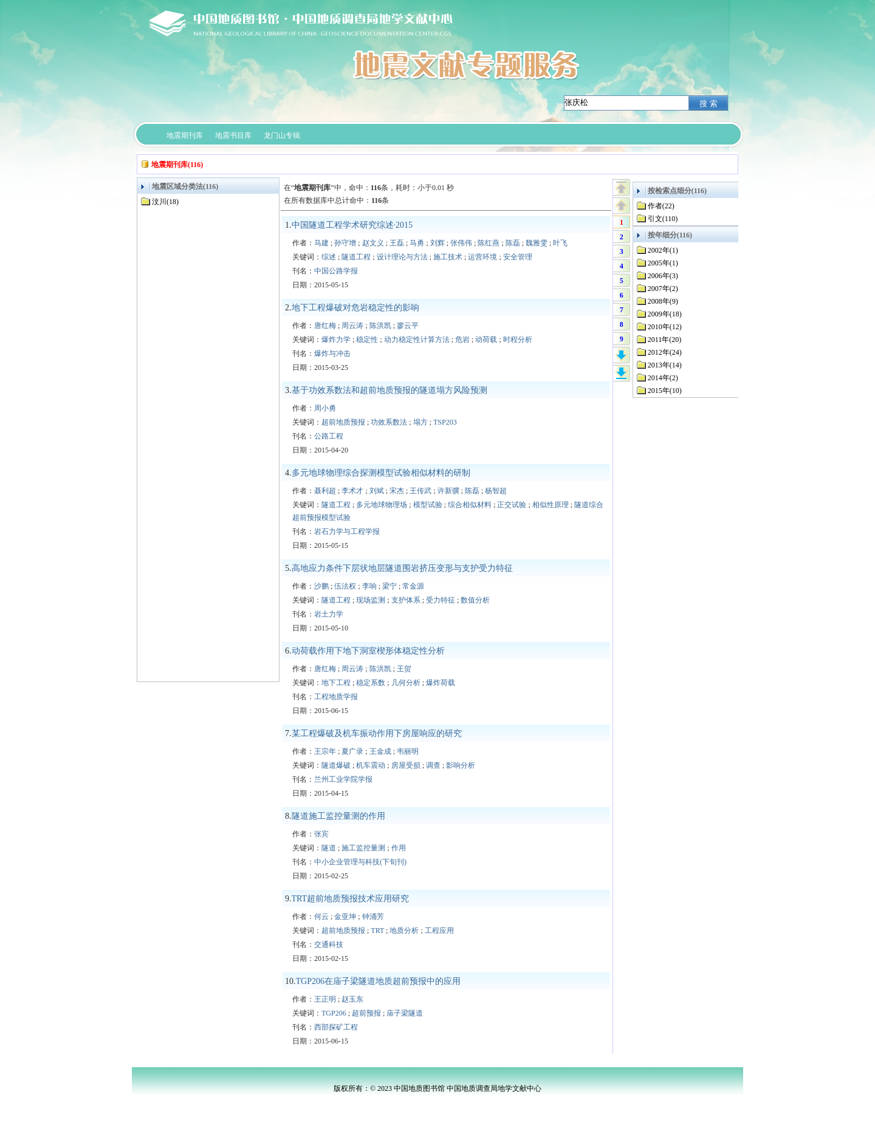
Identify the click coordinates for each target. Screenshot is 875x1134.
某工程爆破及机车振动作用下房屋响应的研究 (377, 733)
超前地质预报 (343, 422)
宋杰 (396, 491)
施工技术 (447, 257)
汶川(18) (165, 201)
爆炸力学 (336, 339)
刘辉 (437, 243)
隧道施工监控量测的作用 (338, 816)
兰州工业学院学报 (343, 779)
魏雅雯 (536, 243)
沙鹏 (321, 586)
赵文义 (373, 243)
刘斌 (376, 491)
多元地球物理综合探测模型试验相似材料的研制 (381, 472)
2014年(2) (663, 378)
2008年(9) (663, 301)
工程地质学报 (336, 696)
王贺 (404, 668)
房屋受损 (405, 765)
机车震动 (370, 765)
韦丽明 (408, 751)
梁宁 (389, 586)
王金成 (380, 751)
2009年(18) (665, 314)
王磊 (396, 243)
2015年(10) (665, 390)
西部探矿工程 (336, 1027)
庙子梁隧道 (404, 1013)
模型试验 (427, 504)
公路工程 (328, 436)
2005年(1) (663, 263)
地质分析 (404, 930)
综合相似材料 (470, 504)
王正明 (325, 999)
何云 (321, 916)
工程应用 (439, 930)
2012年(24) (665, 352)
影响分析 (460, 765)
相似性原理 (550, 504)
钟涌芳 (373, 916)
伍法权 (345, 586)
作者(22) (661, 206)
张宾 (321, 834)
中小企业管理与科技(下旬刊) (360, 862)
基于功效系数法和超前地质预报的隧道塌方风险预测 (389, 390)
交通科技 (328, 944)
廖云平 (408, 325)
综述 (328, 257)
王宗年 (325, 751)
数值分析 (475, 600)
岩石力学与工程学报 (347, 531)
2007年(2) (663, 288)
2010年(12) (665, 327)
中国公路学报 (336, 271)
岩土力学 (328, 614)
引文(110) (663, 218)
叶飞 (560, 243)
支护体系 (405, 600)
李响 (369, 586)
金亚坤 (345, 916)
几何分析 (405, 682)
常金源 (413, 586)
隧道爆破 (336, 765)
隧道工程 (356, 257)
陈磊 (513, 243)
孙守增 (345, 243)
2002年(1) (663, 250)
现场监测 (370, 600)
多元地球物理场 (381, 504)
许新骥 (448, 491)
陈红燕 (488, 243)
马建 (321, 243)
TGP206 (333, 1013)
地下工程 (336, 682)
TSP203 (445, 422)
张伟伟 (461, 243)
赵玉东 (352, 999)
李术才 (352, 491)
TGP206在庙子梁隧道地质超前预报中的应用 (378, 981)
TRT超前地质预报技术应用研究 (351, 898)
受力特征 (440, 600)
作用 (398, 848)
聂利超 (325, 491)
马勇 (417, 243)
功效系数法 (389, 422)
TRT (377, 930)
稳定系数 (370, 682)
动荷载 (486, 339)
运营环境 (482, 257)
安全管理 (517, 257)
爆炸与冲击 (332, 353)
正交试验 (511, 504)
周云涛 (352, 325)
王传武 (420, 491)
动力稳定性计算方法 (417, 339)
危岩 (462, 339)
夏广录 (352, 751)
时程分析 (517, 339)
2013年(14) (665, 365)
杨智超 (496, 491)
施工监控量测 (363, 848)
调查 (433, 765)
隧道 (328, 848)
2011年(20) (665, 339)
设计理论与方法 (402, 257)
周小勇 (325, 408)
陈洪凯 (380, 325)
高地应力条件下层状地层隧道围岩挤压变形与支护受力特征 (402, 568)
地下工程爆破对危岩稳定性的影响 (355, 307)
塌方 (420, 422)
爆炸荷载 (440, 682)
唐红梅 (325, 325)
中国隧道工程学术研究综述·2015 (352, 225)
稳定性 (367, 339)
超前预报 (366, 1013)
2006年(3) (663, 276)
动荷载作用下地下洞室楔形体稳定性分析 (368, 650)
